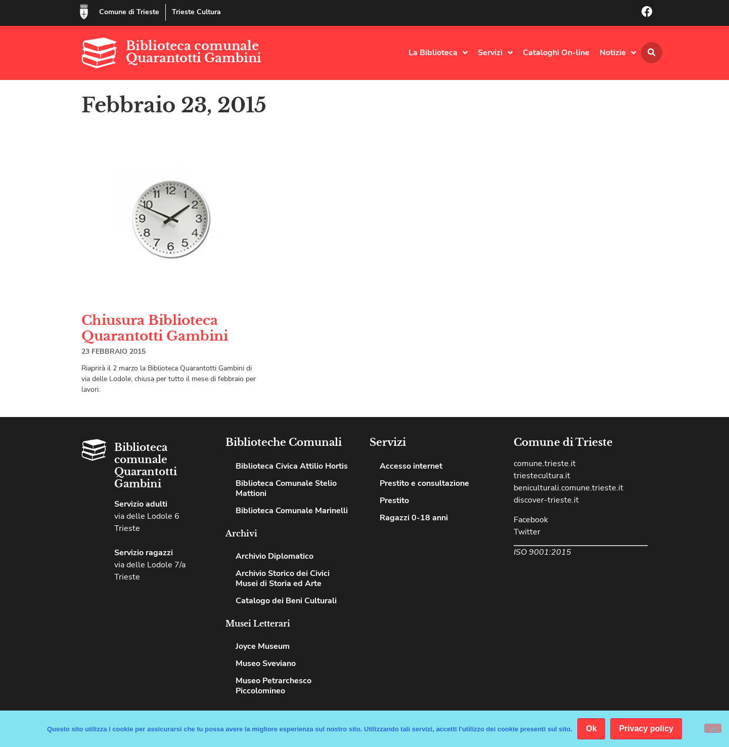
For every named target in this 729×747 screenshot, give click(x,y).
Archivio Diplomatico (274, 556)
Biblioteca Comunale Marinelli (292, 510)
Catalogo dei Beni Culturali (286, 600)
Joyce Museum (263, 646)
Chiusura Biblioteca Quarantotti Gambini (154, 328)
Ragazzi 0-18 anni (414, 517)
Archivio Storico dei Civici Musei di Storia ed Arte (283, 578)
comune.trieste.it (545, 463)
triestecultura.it (542, 475)
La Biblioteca (438, 52)
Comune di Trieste (129, 12)
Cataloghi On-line (556, 52)
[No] (712, 728)
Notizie (618, 52)
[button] (651, 52)
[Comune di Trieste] (84, 11)
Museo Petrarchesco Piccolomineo (273, 685)
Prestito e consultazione (424, 483)
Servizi (495, 52)
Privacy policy (646, 728)
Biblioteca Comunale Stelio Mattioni (286, 488)
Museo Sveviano (266, 663)
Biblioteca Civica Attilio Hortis (292, 466)
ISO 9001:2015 (542, 552)
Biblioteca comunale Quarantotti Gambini (193, 51)
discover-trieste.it (546, 500)
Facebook (531, 519)
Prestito (394, 500)
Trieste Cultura (196, 12)
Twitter (527, 531)
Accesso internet (411, 466)
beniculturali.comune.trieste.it (568, 487)
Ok (591, 728)
